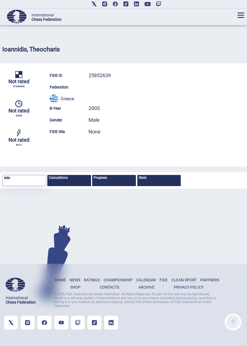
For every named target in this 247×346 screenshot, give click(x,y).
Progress (100, 178)
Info (7, 178)
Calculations (58, 178)
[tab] (24, 180)
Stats (142, 178)
